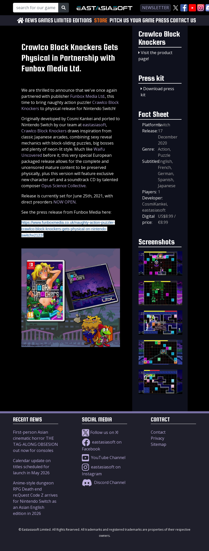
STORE (100, 20)
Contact (158, 432)
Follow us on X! (100, 432)
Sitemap (158, 444)
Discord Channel (103, 482)
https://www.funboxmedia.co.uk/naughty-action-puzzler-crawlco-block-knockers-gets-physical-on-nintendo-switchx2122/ (68, 228)
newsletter (155, 7)
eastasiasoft (94, 125)
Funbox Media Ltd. (87, 96)
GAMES (45, 20)
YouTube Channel (103, 457)
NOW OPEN (64, 202)
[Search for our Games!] (35, 7)
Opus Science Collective (63, 185)
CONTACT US (183, 20)
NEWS (31, 20)
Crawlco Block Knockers (44, 131)
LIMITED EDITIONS (73, 20)
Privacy (157, 438)
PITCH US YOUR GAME (132, 20)
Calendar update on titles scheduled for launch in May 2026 (32, 467)
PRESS (162, 20)
